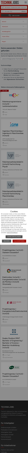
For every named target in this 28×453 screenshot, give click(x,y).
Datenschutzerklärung (12, 232)
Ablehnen (6, 241)
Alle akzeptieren (19, 241)
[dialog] (14, 226)
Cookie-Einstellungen (14, 236)
